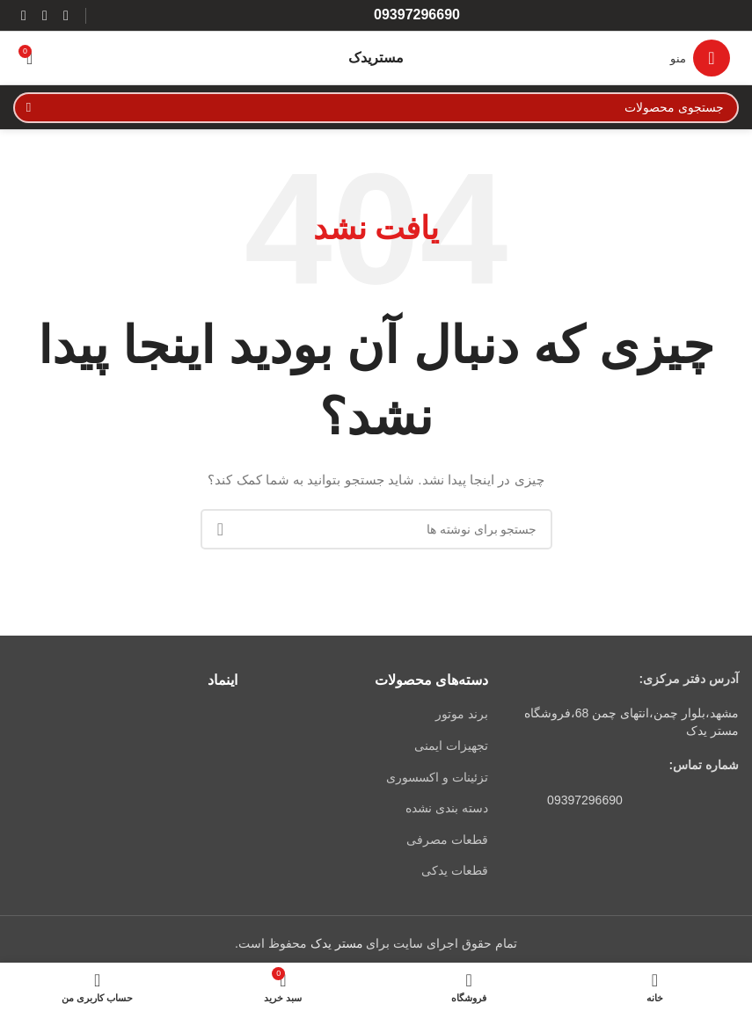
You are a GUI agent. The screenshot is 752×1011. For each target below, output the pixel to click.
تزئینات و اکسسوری (437, 777)
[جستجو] (376, 107)
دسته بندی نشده (446, 808)
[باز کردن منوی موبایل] (700, 58)
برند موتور (461, 714)
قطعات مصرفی (447, 840)
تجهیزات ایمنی (451, 745)
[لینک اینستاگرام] (66, 15)
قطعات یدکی (454, 870)
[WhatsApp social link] (44, 15)
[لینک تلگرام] (23, 15)
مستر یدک (336, 943)
